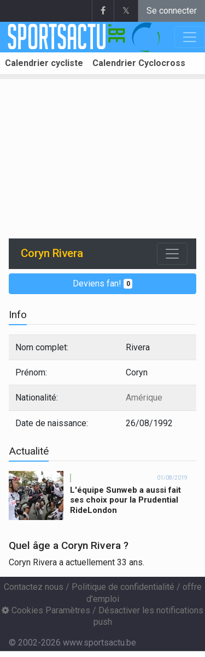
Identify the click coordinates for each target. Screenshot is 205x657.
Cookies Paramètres (46, 610)
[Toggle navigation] (172, 254)
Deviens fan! (103, 283)
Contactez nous (33, 587)
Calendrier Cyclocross (138, 63)
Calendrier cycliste (44, 63)
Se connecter (172, 10)
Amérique (144, 397)
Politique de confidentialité (123, 587)
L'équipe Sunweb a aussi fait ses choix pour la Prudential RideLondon (125, 500)
